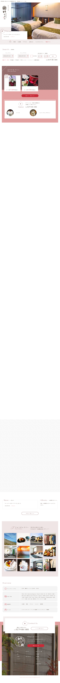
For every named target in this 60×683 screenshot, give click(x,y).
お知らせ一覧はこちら (30, 514)
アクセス (25, 42)
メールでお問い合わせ (39, 629)
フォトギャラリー (39, 42)
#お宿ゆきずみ (40, 530)
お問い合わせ (28, 657)
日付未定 (35, 56)
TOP (10, 42)
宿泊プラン (48, 42)
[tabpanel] (35, 21)
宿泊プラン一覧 (5, 60)
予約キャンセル (23, 60)
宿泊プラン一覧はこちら (30, 95)
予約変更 (17, 60)
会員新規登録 (36, 60)
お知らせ (31, 42)
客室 (15, 42)
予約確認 (12, 60)
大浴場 (19, 42)
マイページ (30, 60)
